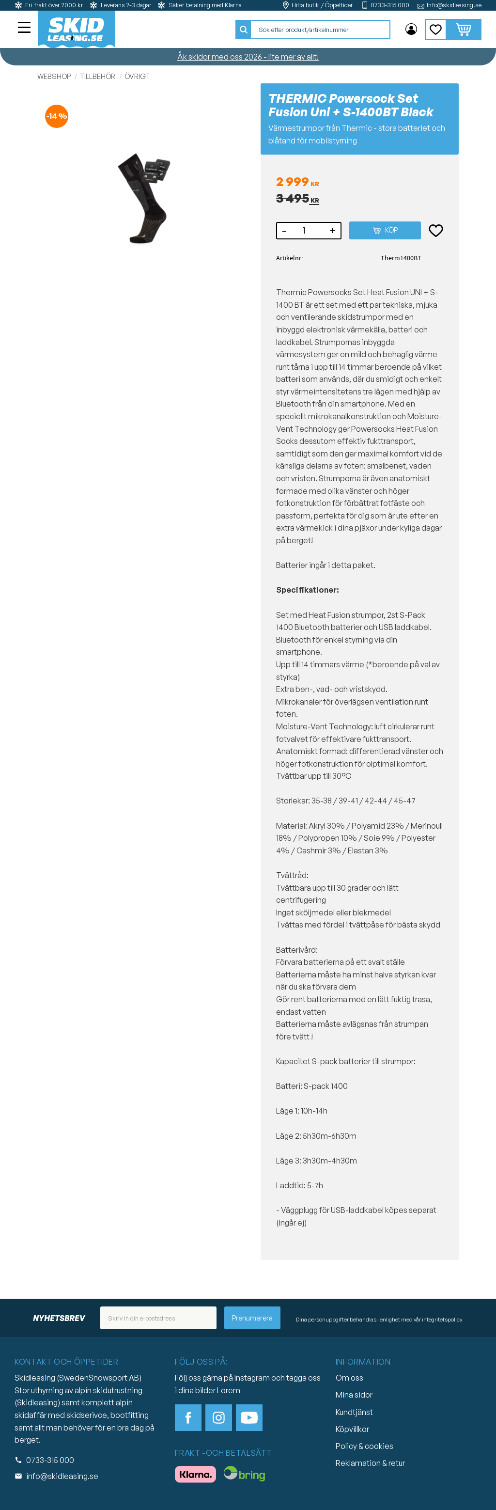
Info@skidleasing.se (454, 5)
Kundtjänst (354, 1412)
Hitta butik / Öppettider (322, 5)
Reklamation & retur (370, 1463)
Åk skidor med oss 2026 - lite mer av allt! (248, 57)
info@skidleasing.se (62, 1476)
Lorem (228, 1390)
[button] (25, 28)
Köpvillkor (352, 1429)
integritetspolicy (442, 1319)
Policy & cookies (364, 1446)
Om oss (349, 1378)
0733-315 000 (390, 5)
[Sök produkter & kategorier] (320, 29)
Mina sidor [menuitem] (411, 29)
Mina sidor (354, 1395)
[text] (359, 182)
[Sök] (243, 29)
